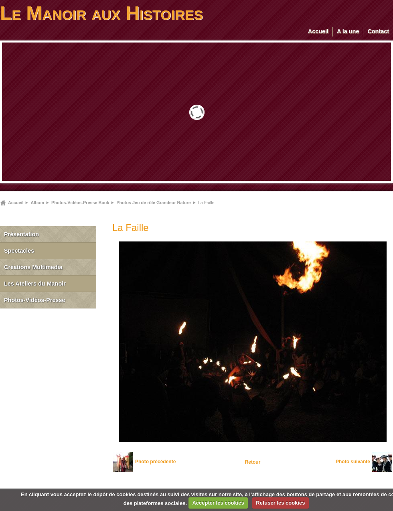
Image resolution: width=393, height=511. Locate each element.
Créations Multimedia (33, 267)
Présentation (21, 234)
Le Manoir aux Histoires (101, 13)
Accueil (318, 31)
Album (37, 202)
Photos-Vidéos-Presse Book (80, 202)
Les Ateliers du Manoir (35, 283)
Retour (253, 462)
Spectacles (19, 250)
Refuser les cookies (280, 503)
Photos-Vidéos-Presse (34, 300)
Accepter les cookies (218, 503)
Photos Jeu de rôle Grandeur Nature (153, 202)
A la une (348, 31)
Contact (378, 31)
